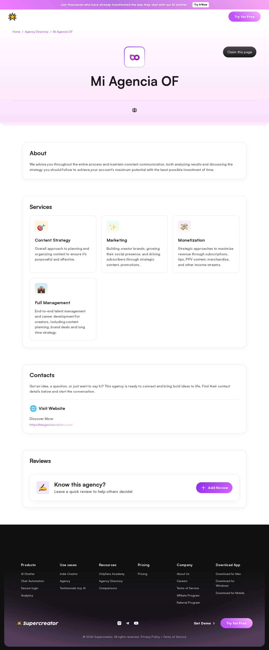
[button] (32, 16)
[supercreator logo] (12, 16)
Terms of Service (174, 636)
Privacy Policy (150, 636)
